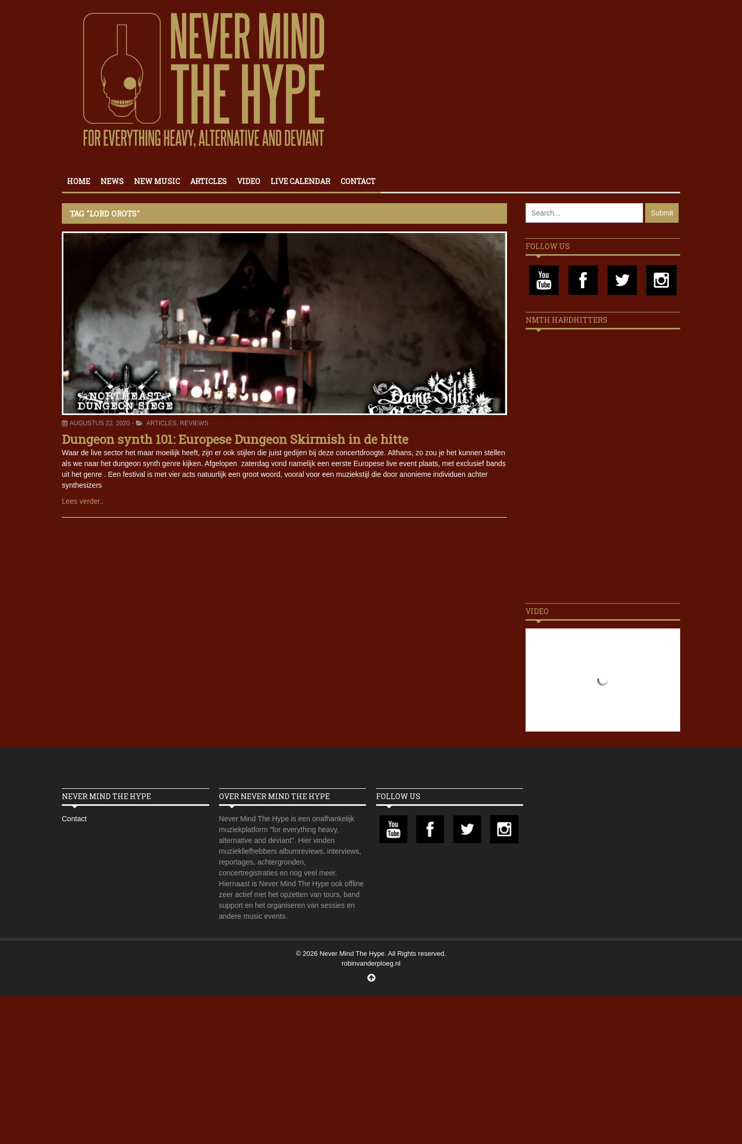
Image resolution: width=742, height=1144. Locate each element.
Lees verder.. (83, 501)
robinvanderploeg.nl (371, 963)
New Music (157, 181)
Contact (358, 181)
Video (248, 181)
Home (78, 181)
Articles (208, 181)
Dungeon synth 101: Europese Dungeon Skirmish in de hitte (235, 439)
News (112, 181)
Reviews (194, 423)
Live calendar (300, 181)
